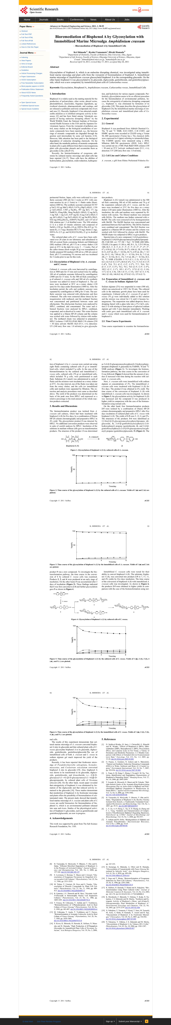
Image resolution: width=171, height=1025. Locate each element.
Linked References (28, 44)
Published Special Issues (29, 106)
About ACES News (28, 93)
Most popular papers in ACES (32, 86)
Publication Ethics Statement (31, 89)
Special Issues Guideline (29, 109)
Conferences (77, 19)
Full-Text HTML (26, 37)
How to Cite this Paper (29, 47)
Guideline (24, 70)
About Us (110, 19)
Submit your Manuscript (129, 1021)
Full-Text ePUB (26, 41)
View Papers (25, 61)
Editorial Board (26, 67)
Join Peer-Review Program (49, 1021)
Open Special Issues (28, 102)
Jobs (126, 19)
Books (60, 19)
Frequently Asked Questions (31, 96)
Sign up (109, 1021)
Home (27, 19)
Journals (43, 19)
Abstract (24, 31)
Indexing (24, 57)
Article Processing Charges (31, 73)
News (93, 19)
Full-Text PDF (26, 34)
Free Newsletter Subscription (32, 83)
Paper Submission (27, 77)
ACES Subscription (28, 80)
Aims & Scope (26, 64)
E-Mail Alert (28, 1021)
